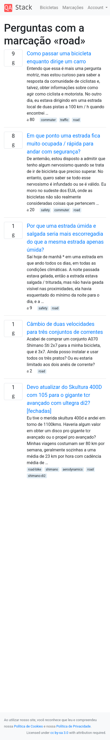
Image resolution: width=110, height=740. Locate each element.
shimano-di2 (37, 476)
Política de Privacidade (73, 726)
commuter (48, 120)
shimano (52, 469)
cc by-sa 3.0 (59, 733)
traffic (64, 120)
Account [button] (96, 7)
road (76, 120)
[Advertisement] (55, 534)
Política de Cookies (28, 726)
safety (45, 210)
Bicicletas (49, 7)
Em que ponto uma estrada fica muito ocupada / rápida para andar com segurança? (63, 143)
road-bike (34, 469)
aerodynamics (73, 469)
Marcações (73, 7)
